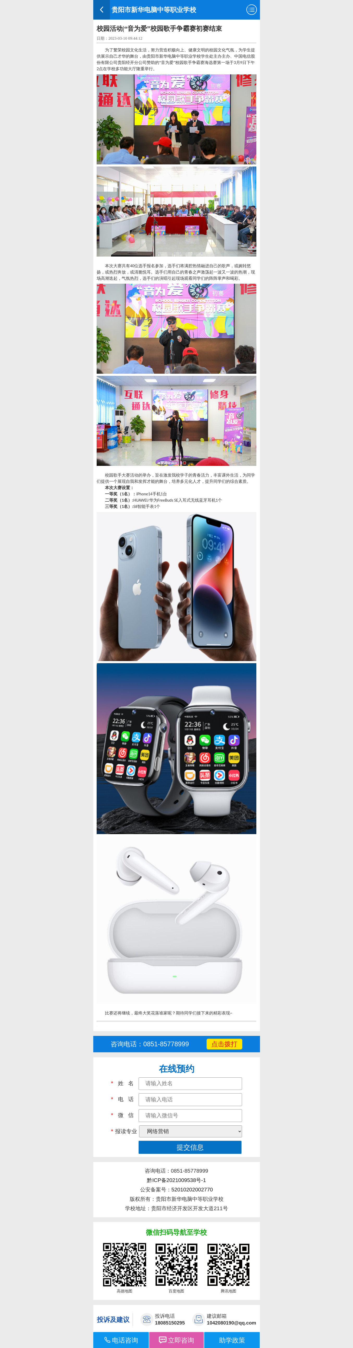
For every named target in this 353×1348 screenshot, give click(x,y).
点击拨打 (224, 1044)
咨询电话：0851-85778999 (150, 1044)
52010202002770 (192, 1189)
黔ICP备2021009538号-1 (176, 1180)
